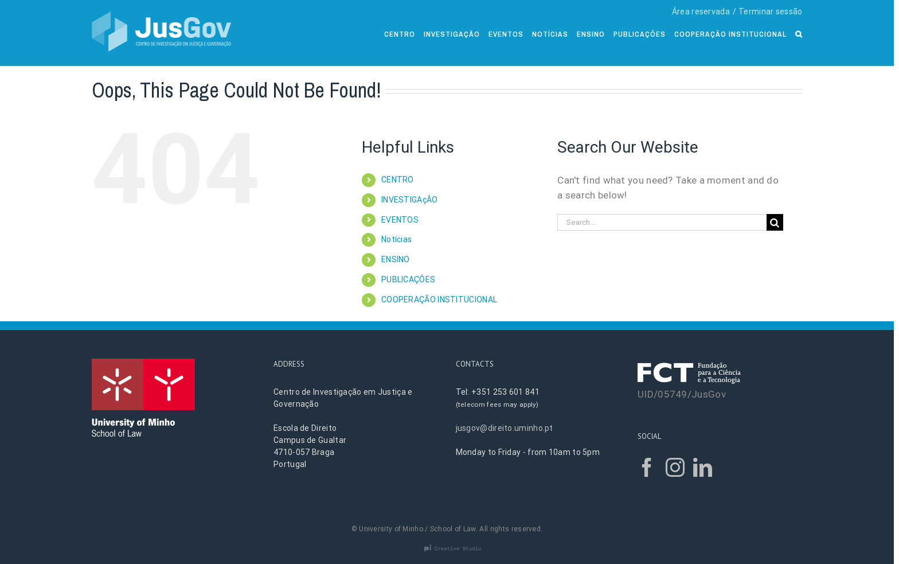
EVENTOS (400, 219)
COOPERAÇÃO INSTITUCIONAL (439, 299)
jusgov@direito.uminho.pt (504, 428)
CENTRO (397, 179)
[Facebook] (647, 467)
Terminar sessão (770, 11)
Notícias (396, 239)
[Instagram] (675, 467)
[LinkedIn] (702, 467)
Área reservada (701, 11)
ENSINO (395, 259)
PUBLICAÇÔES (408, 279)
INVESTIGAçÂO (409, 199)
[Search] (799, 33)
